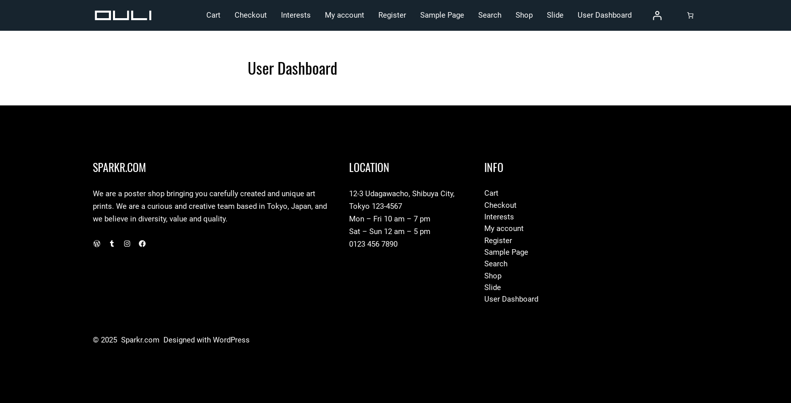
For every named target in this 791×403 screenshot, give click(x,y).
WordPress (231, 339)
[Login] (657, 15)
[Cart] (690, 15)
